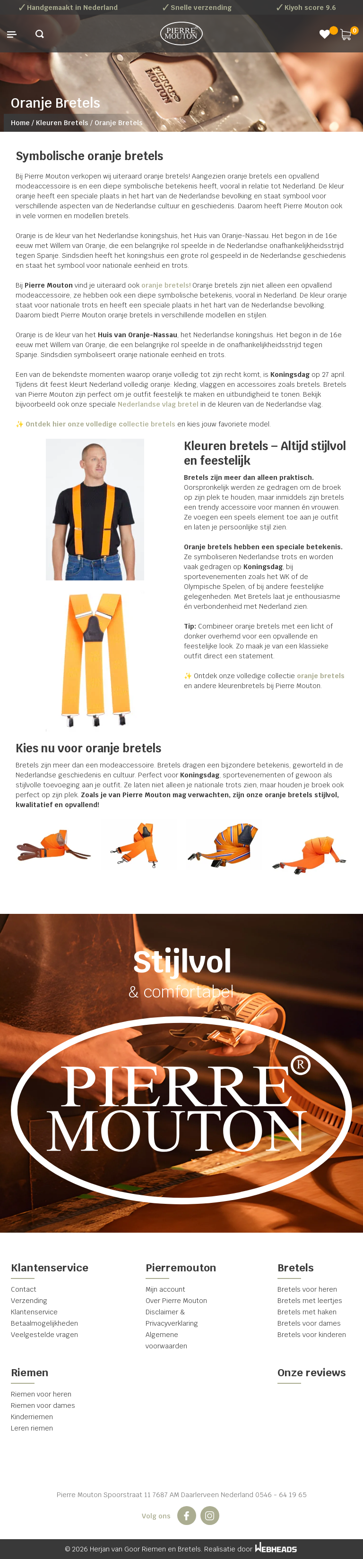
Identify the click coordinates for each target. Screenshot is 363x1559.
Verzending (29, 1300)
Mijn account (165, 1289)
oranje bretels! (165, 285)
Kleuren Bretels (62, 123)
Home (20, 123)
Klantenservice (34, 1312)
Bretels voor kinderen (311, 1334)
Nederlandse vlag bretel (158, 404)
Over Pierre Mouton (176, 1300)
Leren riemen (32, 1428)
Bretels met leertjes (309, 1300)
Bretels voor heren (307, 1289)
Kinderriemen (32, 1417)
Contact (23, 1289)
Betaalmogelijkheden (44, 1323)
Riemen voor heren (41, 1394)
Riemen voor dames (43, 1405)
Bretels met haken (307, 1312)
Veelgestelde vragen (44, 1334)
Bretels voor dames (309, 1323)
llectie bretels (99, 424)
